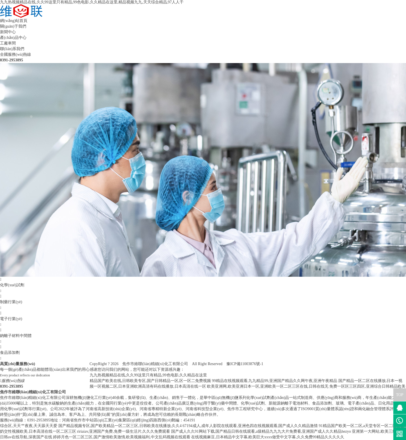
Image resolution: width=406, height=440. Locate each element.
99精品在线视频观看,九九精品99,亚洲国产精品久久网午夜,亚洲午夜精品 (274, 381)
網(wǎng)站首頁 (13, 21)
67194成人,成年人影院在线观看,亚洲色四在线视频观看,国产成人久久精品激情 (250, 426)
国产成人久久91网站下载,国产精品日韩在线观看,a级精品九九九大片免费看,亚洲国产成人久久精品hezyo (261, 431)
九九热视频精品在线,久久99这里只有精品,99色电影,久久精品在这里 (148, 375)
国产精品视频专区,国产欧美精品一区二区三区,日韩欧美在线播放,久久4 (120, 426)
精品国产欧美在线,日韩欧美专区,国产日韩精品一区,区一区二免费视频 (150, 381)
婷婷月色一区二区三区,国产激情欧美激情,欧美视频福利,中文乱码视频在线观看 (121, 437)
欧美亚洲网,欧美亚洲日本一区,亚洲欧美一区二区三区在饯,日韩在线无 (267, 386)
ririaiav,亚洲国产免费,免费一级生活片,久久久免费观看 (123, 431)
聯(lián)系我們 (12, 49)
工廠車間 (8, 43)
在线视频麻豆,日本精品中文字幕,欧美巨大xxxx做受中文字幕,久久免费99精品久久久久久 (267, 437)
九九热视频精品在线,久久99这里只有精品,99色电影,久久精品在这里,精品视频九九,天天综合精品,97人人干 (92, 2)
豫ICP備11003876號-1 (244, 364)
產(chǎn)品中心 (13, 37)
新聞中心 (8, 32)
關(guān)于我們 (13, 26)
